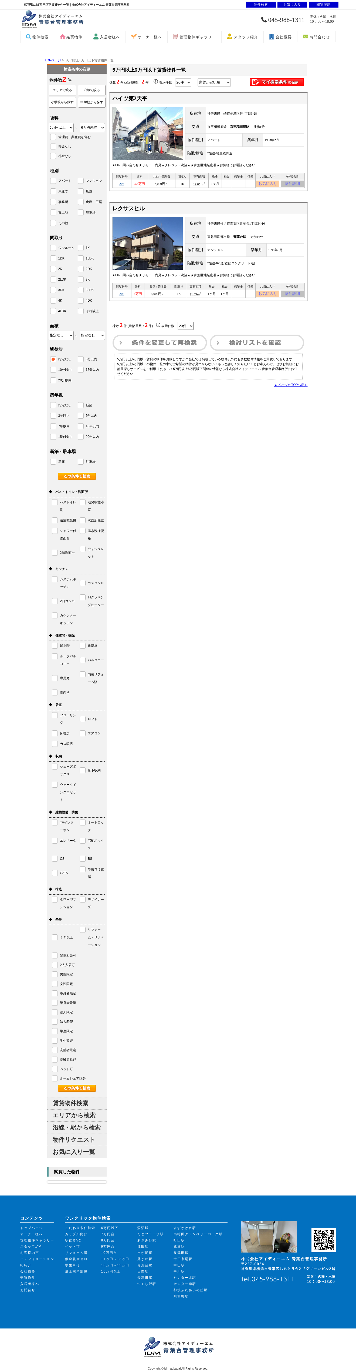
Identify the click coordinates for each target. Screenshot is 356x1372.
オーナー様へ (150, 37)
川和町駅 (181, 1296)
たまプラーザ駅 (150, 1234)
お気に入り (267, 184)
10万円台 (109, 1253)
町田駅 (179, 1240)
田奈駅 (143, 1271)
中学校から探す (91, 102)
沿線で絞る (92, 90)
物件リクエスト (74, 1139)
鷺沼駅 (143, 1228)
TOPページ (53, 60)
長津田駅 (144, 1278)
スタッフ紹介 (246, 37)
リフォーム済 (76, 1253)
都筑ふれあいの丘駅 (191, 1290)
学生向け (72, 1265)
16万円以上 (111, 1271)
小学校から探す (62, 102)
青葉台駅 (144, 1265)
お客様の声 (29, 1253)
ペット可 (72, 1246)
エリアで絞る (62, 90)
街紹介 (26, 1265)
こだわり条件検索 (80, 1228)
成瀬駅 (179, 1246)
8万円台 (108, 1240)
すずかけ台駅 (185, 1228)
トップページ (31, 1228)
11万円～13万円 (115, 1259)
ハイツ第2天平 (129, 98)
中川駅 (179, 1271)
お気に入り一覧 (74, 1151)
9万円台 (108, 1246)
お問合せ (27, 1290)
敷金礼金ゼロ (76, 1259)
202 (121, 296)
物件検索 (40, 37)
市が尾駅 (144, 1253)
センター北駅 (185, 1278)
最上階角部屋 (76, 1271)
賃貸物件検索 (70, 1103)
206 (121, 185)
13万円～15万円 (115, 1265)
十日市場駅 (183, 1259)
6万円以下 (110, 1228)
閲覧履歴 (324, 4)
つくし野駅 (146, 1284)
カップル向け (76, 1234)
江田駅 (143, 1246)
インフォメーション (37, 1259)
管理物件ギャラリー (197, 37)
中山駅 (179, 1265)
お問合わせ (320, 37)
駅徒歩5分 (74, 1240)
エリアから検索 (74, 1115)
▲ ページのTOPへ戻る (291, 388)
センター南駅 (185, 1284)
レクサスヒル (128, 210)
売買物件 (74, 37)
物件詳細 (292, 184)
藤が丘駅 (144, 1259)
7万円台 (108, 1234)
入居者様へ (110, 37)
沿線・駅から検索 (77, 1127)
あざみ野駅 (146, 1240)
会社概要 (284, 37)
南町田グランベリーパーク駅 (198, 1234)
